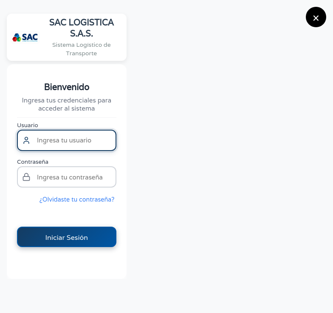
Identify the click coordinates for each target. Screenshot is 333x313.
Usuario (27, 125)
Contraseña (32, 161)
